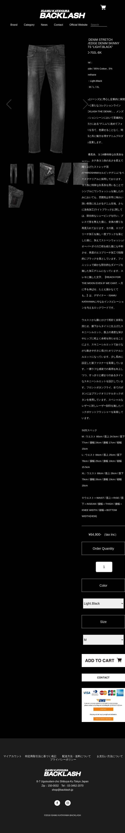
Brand (13, 24)
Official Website (78, 24)
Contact (58, 24)
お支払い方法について (110, 756)
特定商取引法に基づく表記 (40, 756)
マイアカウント (12, 756)
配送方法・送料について (76, 756)
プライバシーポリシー (63, 759)
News (44, 24)
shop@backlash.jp (62, 789)
